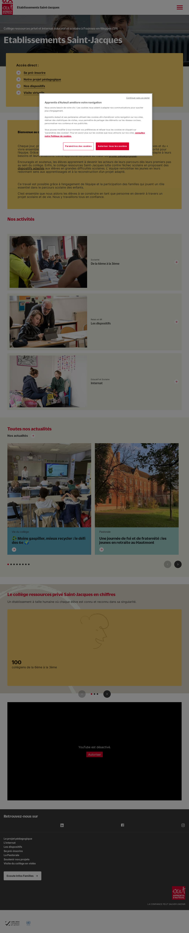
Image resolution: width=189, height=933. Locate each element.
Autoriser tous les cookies (112, 146)
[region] (95, 124)
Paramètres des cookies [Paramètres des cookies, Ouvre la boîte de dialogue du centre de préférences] (78, 146)
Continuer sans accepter (138, 98)
